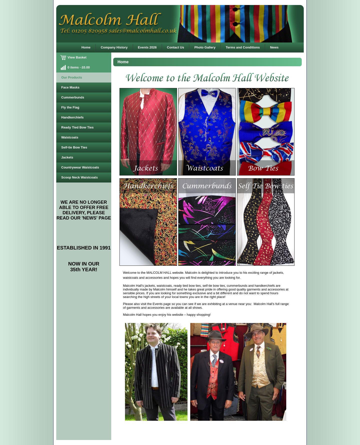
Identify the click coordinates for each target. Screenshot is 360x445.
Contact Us (175, 47)
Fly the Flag (70, 107)
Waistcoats (69, 137)
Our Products (71, 77)
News (274, 47)
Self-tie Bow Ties (74, 147)
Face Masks (70, 87)
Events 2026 (147, 47)
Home (86, 47)
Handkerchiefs (72, 117)
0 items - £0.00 (75, 67)
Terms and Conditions (243, 47)
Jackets (67, 157)
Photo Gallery (205, 47)
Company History (114, 47)
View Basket (73, 57)
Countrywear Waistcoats (80, 167)
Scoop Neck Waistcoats (79, 177)
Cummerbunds (72, 97)
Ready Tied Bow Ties (77, 127)
